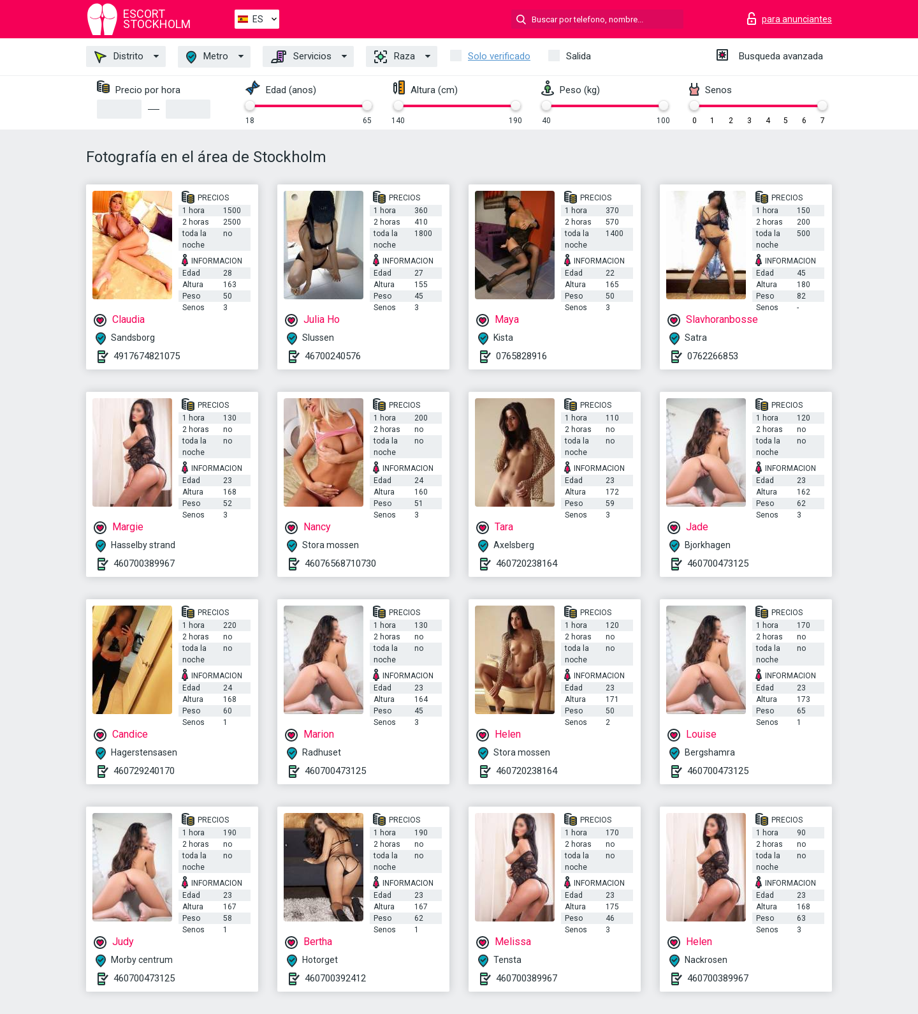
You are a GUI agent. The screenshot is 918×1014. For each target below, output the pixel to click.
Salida (578, 56)
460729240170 (144, 771)
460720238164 (526, 563)
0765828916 (521, 356)
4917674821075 (146, 356)
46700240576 (333, 356)
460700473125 (717, 563)
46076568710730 (340, 563)
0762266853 (712, 356)
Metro (207, 57)
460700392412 (335, 978)
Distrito (118, 56)
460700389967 (144, 563)
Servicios (301, 56)
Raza (394, 56)
